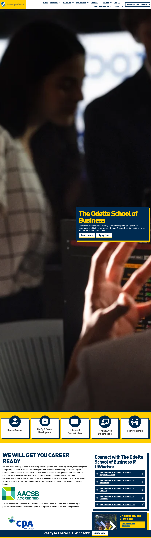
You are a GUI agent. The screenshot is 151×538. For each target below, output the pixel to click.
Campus (117, 3)
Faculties (67, 3)
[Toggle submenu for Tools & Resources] (111, 6)
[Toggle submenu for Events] (111, 3)
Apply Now (104, 235)
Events (106, 3)
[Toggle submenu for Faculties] (73, 3)
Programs (54, 3)
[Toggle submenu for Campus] (122, 3)
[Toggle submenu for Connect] (122, 6)
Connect (117, 6)
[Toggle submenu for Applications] (88, 3)
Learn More (87, 235)
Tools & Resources (101, 6)
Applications (81, 3)
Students (94, 3)
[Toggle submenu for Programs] (60, 3)
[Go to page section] (137, 4)
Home (45, 3)
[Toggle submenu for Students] (100, 3)
